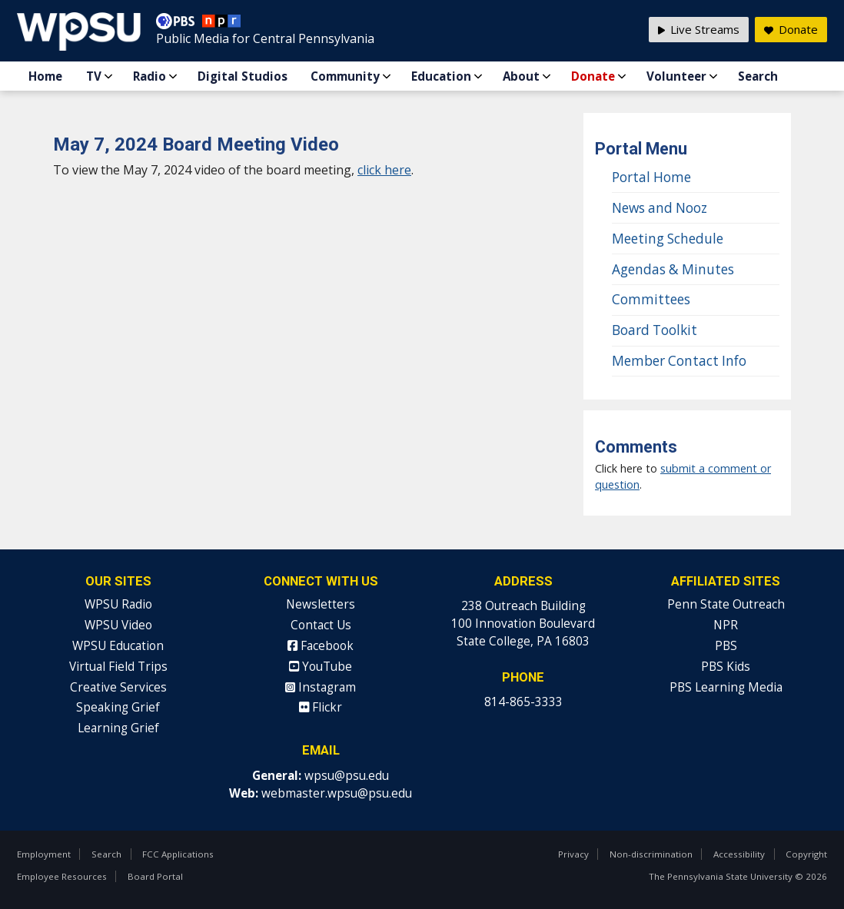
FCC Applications (178, 854)
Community (345, 76)
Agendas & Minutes (673, 269)
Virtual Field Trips (118, 667)
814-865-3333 (523, 702)
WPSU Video (118, 625)
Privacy (573, 854)
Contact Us (321, 625)
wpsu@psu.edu (346, 776)
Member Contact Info (679, 361)
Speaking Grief (118, 707)
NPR (725, 625)
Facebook (320, 646)
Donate (593, 76)
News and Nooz (659, 208)
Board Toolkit (654, 330)
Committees (651, 299)
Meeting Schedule (667, 238)
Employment (44, 854)
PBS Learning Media (726, 687)
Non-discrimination (651, 854)
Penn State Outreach (726, 604)
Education (441, 76)
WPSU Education (118, 646)
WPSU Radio (118, 604)
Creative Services (118, 687)
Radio (149, 76)
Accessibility (739, 854)
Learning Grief (118, 728)
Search (758, 76)
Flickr (320, 707)
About (521, 76)
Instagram (320, 687)
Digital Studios (242, 76)
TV (93, 76)
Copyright (806, 854)
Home (45, 76)
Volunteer (676, 76)
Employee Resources (62, 876)
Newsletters (320, 604)
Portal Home (651, 177)
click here (384, 169)
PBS (726, 646)
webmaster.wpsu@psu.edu (336, 793)
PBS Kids (725, 667)
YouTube (320, 667)
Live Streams (698, 29)
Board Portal (155, 876)
